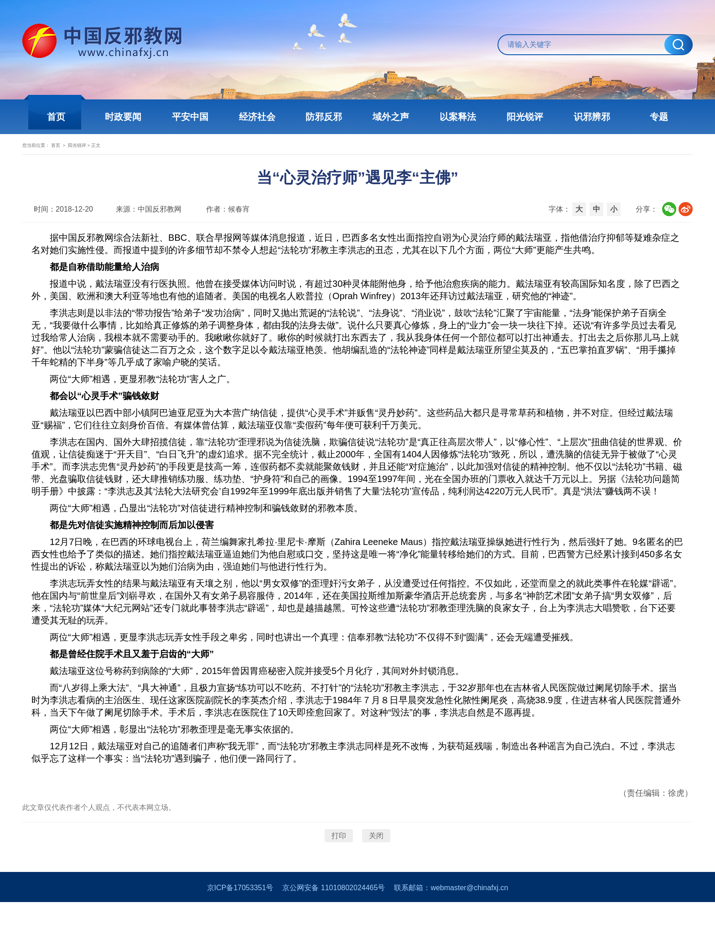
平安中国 (198, 117)
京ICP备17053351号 (240, 930)
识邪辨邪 (581, 117)
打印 (339, 868)
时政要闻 (134, 117)
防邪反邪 (325, 117)
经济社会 (262, 117)
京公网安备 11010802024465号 (333, 930)
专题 (645, 117)
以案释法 (453, 117)
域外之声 (389, 117)
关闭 (376, 868)
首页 (70, 117)
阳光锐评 (517, 117)
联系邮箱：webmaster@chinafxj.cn (451, 930)
